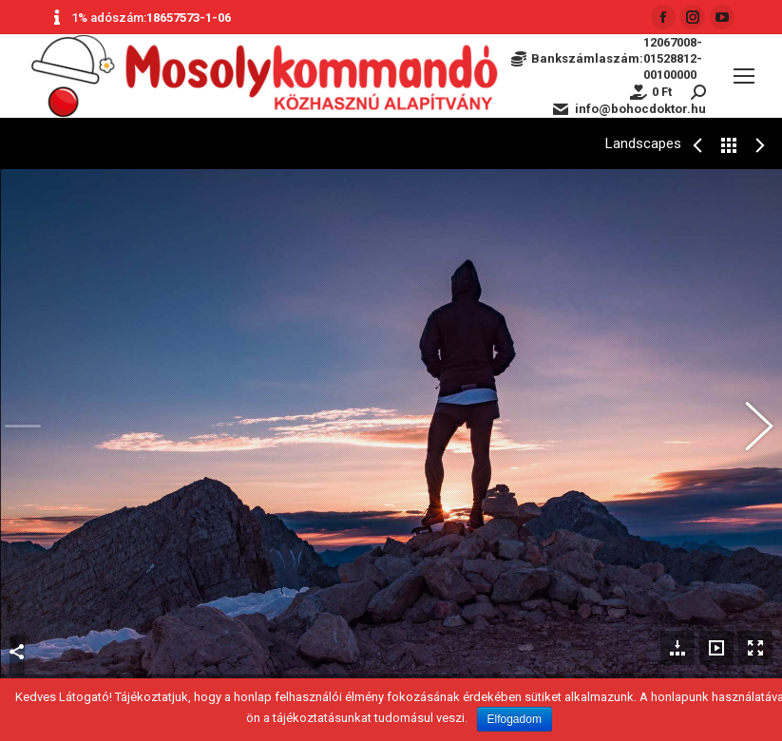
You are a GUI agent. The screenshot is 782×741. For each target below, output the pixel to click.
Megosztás (17, 625)
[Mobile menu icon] (744, 76)
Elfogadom (514, 719)
